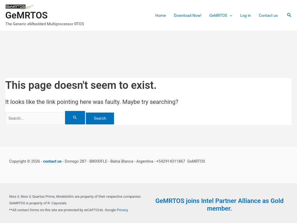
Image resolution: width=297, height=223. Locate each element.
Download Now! (187, 15)
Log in (245, 15)
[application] (229, 15)
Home (160, 15)
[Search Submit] (75, 117)
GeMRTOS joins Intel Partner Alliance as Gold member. (219, 204)
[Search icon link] (289, 15)
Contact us (268, 15)
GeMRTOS (26, 15)
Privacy (122, 210)
